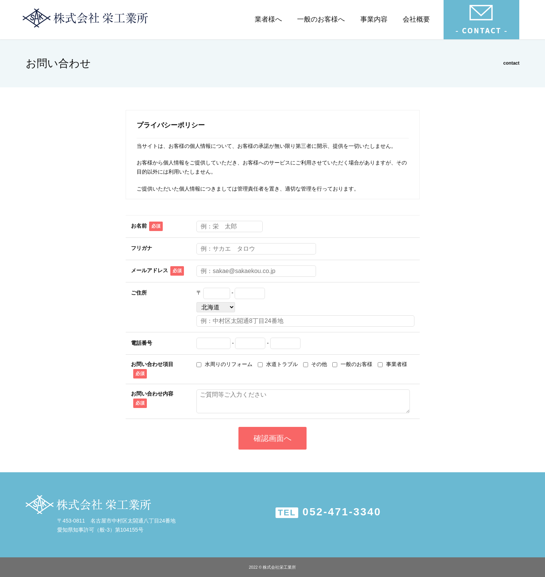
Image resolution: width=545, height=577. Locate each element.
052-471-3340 (329, 512)
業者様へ (268, 19)
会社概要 (416, 19)
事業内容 (374, 19)
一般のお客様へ (321, 19)
